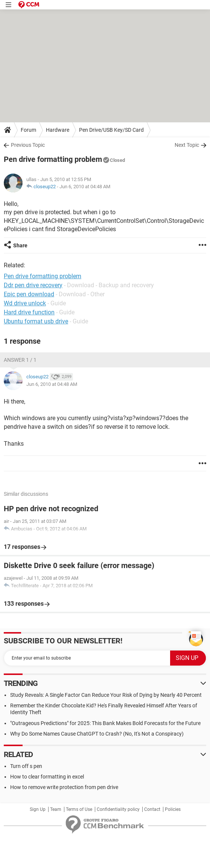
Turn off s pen (26, 766)
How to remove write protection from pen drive (64, 787)
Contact (152, 809)
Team (55, 809)
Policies (173, 809)
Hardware (57, 130)
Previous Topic (28, 145)
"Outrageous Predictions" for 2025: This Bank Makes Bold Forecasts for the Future (105, 723)
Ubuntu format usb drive (36, 321)
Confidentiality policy (118, 809)
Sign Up (38, 809)
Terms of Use (79, 809)
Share (20, 245)
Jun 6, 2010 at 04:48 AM (84, 186)
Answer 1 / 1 (20, 360)
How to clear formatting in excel (47, 777)
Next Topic (187, 145)
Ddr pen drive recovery (33, 285)
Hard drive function (29, 312)
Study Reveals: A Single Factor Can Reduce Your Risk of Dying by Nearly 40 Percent (106, 695)
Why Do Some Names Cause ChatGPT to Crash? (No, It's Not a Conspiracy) (97, 734)
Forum (28, 130)
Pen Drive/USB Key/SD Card (111, 130)
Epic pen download (29, 294)
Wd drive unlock (25, 303)
